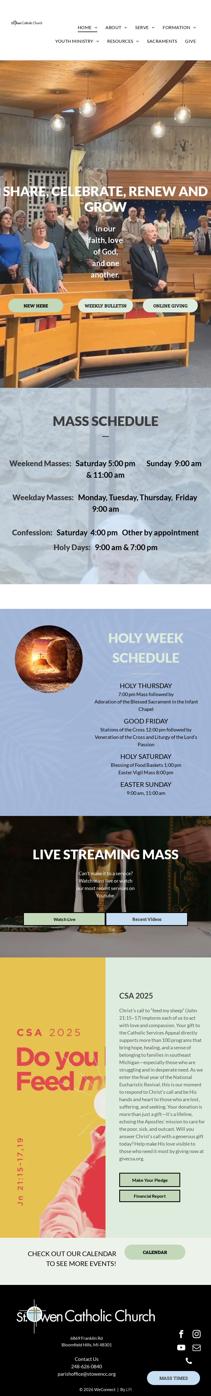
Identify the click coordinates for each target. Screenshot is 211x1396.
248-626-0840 (86, 1366)
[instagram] (196, 1335)
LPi (129, 1389)
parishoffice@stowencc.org (87, 1374)
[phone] (189, 1362)
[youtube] (181, 1348)
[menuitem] (87, 27)
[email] (196, 1348)
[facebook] (181, 1335)
